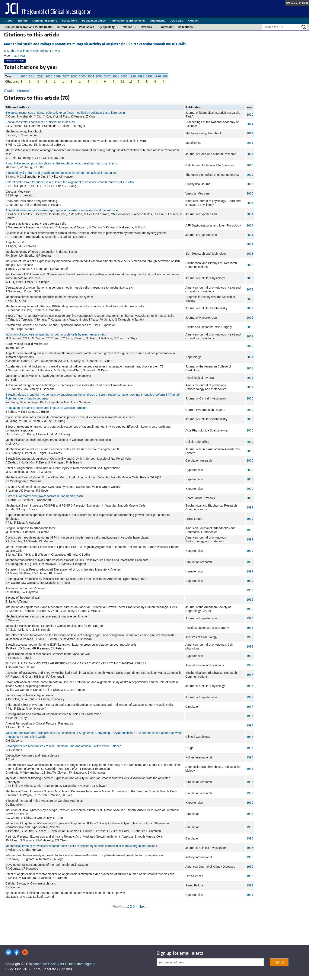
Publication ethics (94, 20)
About (10, 20)
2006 (74, 76)
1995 (166, 76)
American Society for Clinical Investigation (64, 964)
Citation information (19, 91)
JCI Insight (301, 2)
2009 (57, 76)
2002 (107, 76)
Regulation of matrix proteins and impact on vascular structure (46, 408)
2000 (124, 76)
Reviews (146, 27)
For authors (69, 20)
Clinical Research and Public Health (28, 27)
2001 (115, 76)
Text (14, 55)
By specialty (106, 27)
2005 (82, 76)
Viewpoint (166, 27)
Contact (193, 20)
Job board (177, 20)
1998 (140, 76)
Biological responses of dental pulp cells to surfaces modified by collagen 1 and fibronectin (65, 112)
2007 (65, 76)
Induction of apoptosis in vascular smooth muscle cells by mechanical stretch (56, 334)
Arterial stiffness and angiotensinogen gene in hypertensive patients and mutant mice (62, 210)
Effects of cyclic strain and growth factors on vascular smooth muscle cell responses (61, 172)
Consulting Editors (44, 20)
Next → (144, 906)
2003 (99, 76)
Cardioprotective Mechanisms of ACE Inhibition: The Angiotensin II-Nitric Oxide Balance (63, 746)
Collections (185, 27)
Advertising (158, 20)
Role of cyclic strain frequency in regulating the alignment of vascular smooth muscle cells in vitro (70, 182)
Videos (127, 27)
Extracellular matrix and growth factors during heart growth (44, 496)
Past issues (86, 27)
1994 (249, 885)
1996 (157, 76)
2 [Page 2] (131, 906)
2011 (40, 76)
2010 (49, 76)
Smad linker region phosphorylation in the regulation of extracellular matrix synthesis (61, 163)
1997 (149, 76)
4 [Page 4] (137, 906)
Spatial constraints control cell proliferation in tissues (40, 122)
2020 (23, 76)
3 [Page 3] (134, 906)
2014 (32, 76)
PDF (23, 55)
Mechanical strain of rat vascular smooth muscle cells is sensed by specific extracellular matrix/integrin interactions (81, 846)
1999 (132, 76)
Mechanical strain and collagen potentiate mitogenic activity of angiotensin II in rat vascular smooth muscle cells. (95, 44)
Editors (23, 20)
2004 (90, 76)
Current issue (66, 27)
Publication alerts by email (128, 20)
